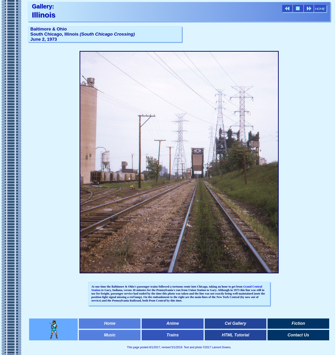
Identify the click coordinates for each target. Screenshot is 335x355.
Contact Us (298, 335)
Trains (173, 335)
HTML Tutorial (235, 335)
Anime (172, 323)
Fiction (298, 323)
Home (109, 323)
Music (110, 335)
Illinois (43, 15)
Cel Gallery (235, 323)
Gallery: (43, 6)
